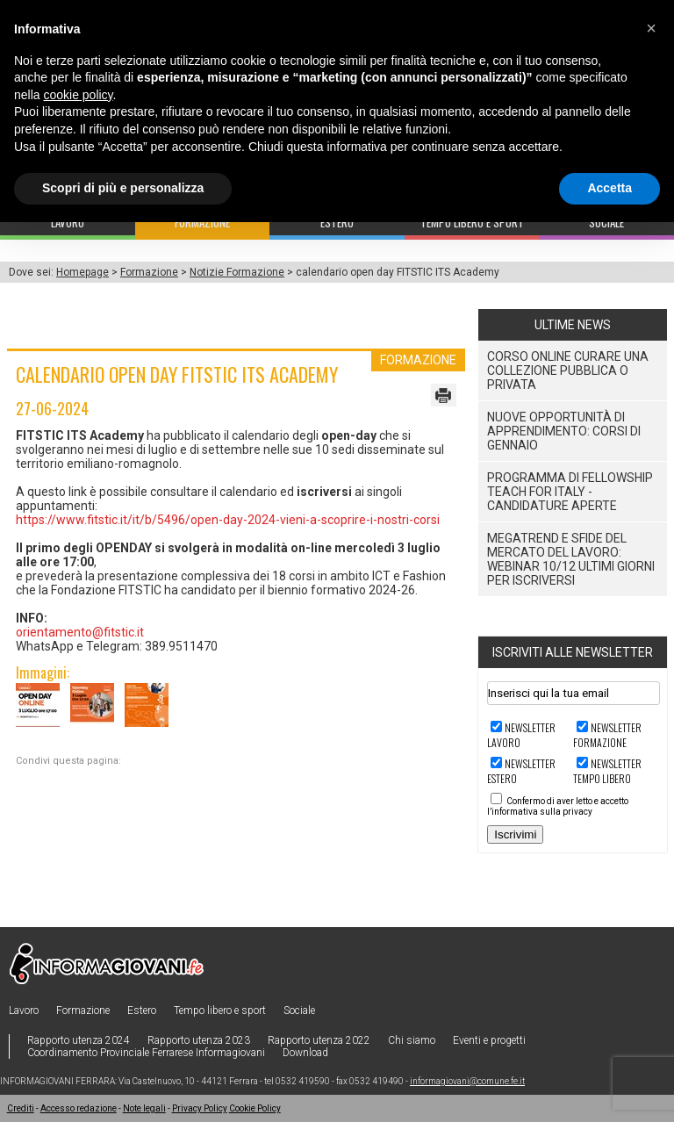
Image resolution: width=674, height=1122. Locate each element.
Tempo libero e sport (220, 1010)
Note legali (144, 1108)
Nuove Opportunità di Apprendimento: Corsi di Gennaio (564, 431)
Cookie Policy (255, 1108)
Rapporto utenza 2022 (319, 1040)
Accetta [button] (609, 188)
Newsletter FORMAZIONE (607, 735)
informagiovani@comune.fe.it (467, 1081)
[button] (651, 28)
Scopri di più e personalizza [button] (123, 188)
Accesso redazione (78, 1108)
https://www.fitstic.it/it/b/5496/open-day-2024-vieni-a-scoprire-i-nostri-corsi (228, 520)
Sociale (299, 1010)
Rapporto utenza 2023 (198, 1040)
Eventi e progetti (489, 1040)
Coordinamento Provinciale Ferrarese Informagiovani (146, 1052)
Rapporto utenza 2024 (78, 1040)
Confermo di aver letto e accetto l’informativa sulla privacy (557, 806)
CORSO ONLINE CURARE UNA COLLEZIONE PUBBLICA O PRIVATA (568, 370)
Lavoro (24, 1010)
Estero (141, 1010)
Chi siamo (411, 1040)
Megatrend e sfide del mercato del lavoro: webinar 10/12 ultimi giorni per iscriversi (571, 559)
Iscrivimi (515, 834)
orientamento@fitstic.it (80, 632)
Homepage (82, 272)
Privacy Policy (199, 1108)
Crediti (20, 1108)
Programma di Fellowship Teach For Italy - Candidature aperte (570, 492)
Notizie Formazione (237, 272)
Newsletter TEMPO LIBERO (607, 771)
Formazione (149, 272)
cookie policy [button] (77, 95)
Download (305, 1052)
